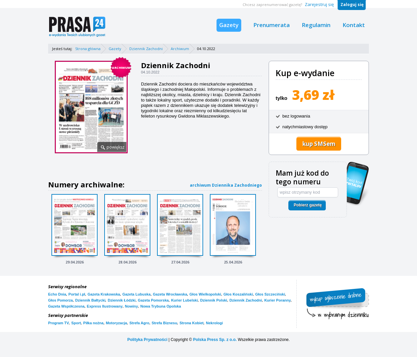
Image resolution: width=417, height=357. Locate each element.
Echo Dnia (57, 294)
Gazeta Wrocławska (170, 294)
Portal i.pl (76, 294)
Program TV (58, 323)
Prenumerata (271, 25)
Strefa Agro (139, 323)
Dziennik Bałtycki (90, 300)
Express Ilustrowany (105, 306)
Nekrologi (214, 323)
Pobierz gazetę (308, 205)
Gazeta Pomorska (153, 300)
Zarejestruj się (319, 4)
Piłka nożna (93, 323)
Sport (76, 323)
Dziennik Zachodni (146, 48)
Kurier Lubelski (184, 300)
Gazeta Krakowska (104, 294)
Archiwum (180, 48)
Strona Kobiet (191, 323)
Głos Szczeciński (270, 294)
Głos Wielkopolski (205, 294)
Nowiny (131, 306)
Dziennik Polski (213, 300)
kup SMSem (318, 144)
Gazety (229, 25)
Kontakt (353, 25)
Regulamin (316, 25)
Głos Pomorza (60, 300)
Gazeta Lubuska (136, 294)
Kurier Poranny (277, 300)
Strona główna (88, 48)
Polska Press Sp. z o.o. (215, 339)
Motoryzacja (116, 323)
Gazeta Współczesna (66, 306)
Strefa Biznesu (164, 323)
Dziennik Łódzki (121, 300)
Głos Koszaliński (238, 294)
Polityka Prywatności (147, 339)
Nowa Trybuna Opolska (160, 306)
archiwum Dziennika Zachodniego (226, 185)
